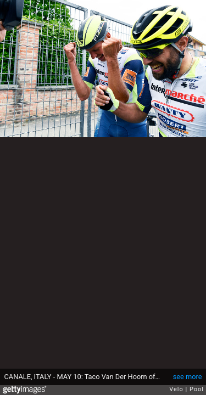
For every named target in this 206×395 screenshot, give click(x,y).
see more (187, 377)
